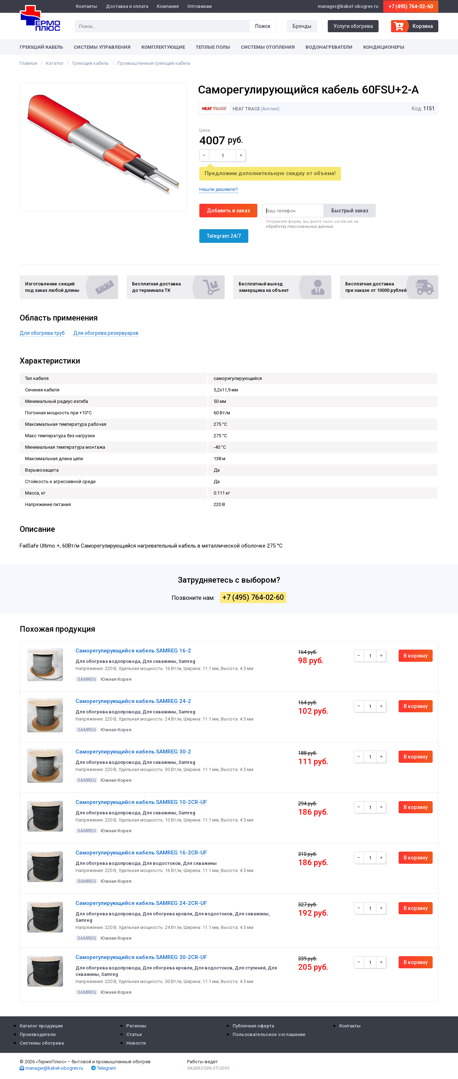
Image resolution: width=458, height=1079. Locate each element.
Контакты (86, 6)
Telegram (103, 1068)
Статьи (134, 1034)
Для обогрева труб (42, 333)
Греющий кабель (41, 47)
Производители (37, 1034)
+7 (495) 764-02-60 (411, 6)
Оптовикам (199, 6)
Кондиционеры (383, 47)
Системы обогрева (42, 1043)
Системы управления (102, 47)
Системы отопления (268, 47)
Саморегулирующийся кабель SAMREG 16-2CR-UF (141, 852)
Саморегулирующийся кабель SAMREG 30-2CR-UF (141, 957)
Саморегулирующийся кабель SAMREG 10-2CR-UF (141, 802)
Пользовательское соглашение (269, 1034)
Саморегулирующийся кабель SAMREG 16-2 (133, 650)
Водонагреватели (329, 47)
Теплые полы (213, 47)
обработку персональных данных (299, 226)
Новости (136, 1043)
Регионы (136, 1026)
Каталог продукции (41, 1026)
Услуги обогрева (353, 26)
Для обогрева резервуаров (105, 333)
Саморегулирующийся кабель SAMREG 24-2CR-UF (141, 903)
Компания (168, 6)
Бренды (302, 26)
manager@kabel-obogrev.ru (51, 1068)
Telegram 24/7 (224, 236)
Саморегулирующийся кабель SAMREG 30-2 (133, 751)
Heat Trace (229, 108)
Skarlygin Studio (208, 1068)
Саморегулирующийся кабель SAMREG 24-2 (133, 701)
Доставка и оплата (127, 6)
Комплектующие (163, 47)
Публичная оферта (253, 1026)
